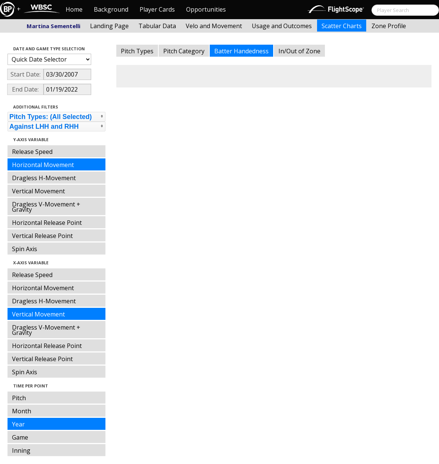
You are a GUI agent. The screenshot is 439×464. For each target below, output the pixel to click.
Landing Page (109, 26)
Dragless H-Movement (44, 178)
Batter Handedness (241, 51)
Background (111, 9)
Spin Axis (24, 249)
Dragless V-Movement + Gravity (46, 207)
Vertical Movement (38, 191)
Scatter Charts (342, 26)
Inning (21, 450)
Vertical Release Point (42, 236)
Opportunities (206, 9)
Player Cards (157, 9)
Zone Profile (388, 26)
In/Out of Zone (299, 51)
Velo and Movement (214, 26)
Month (21, 411)
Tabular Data (157, 26)
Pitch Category (183, 51)
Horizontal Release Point (47, 222)
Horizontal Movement (43, 165)
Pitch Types (137, 51)
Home (74, 9)
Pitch (19, 398)
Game (20, 437)
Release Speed (32, 152)
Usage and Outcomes (282, 26)
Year (18, 424)
